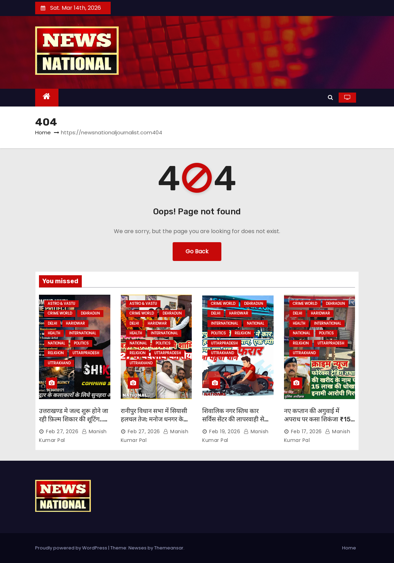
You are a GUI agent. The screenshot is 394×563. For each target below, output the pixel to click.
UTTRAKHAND (59, 363)
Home (43, 132)
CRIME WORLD (60, 313)
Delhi (52, 323)
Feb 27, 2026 (62, 431)
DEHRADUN (90, 313)
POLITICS (81, 343)
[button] (330, 97)
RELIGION (56, 353)
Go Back (197, 251)
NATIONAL (56, 343)
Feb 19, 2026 (224, 431)
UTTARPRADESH (85, 353)
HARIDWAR (75, 323)
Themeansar (168, 548)
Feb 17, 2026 (306, 431)
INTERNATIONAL (82, 333)
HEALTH (54, 333)
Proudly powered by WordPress (71, 548)
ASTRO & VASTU (61, 303)
